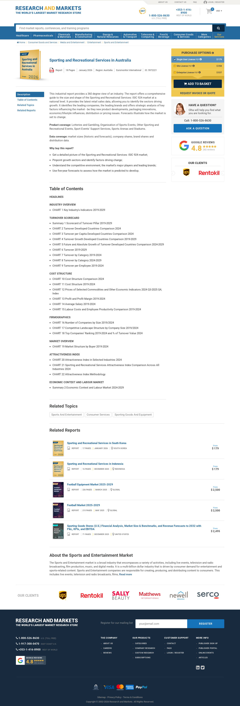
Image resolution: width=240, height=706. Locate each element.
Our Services (219, 35)
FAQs (169, 648)
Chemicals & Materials (64, 35)
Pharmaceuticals (43, 35)
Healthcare (22, 35)
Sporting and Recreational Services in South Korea (96, 443)
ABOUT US (163, 2)
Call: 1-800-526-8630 (197, 120)
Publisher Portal (208, 648)
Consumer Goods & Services (184, 35)
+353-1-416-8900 (184, 11)
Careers (107, 648)
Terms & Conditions (133, 697)
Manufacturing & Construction (83, 35)
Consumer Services (98, 414)
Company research (145, 648)
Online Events (206, 653)
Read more (125, 574)
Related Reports (26, 110)
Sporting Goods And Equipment (133, 414)
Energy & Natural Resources (107, 35)
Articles (203, 657)
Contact (171, 643)
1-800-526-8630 (159, 15)
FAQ (195, 2)
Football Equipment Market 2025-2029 (90, 484)
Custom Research (144, 653)
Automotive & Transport (130, 35)
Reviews (107, 653)
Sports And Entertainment (66, 414)
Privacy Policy (114, 697)
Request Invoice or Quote (197, 93)
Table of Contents (27, 99)
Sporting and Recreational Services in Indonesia (95, 463)
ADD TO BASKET (197, 84)
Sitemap (101, 697)
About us (108, 643)
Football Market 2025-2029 (83, 505)
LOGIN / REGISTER (214, 2)
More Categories (204, 35)
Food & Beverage (163, 35)
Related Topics (25, 105)
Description (23, 94)
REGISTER (205, 623)
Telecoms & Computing (147, 35)
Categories (141, 643)
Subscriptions (143, 657)
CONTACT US (180, 2)
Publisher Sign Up (208, 643)
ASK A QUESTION (197, 128)
